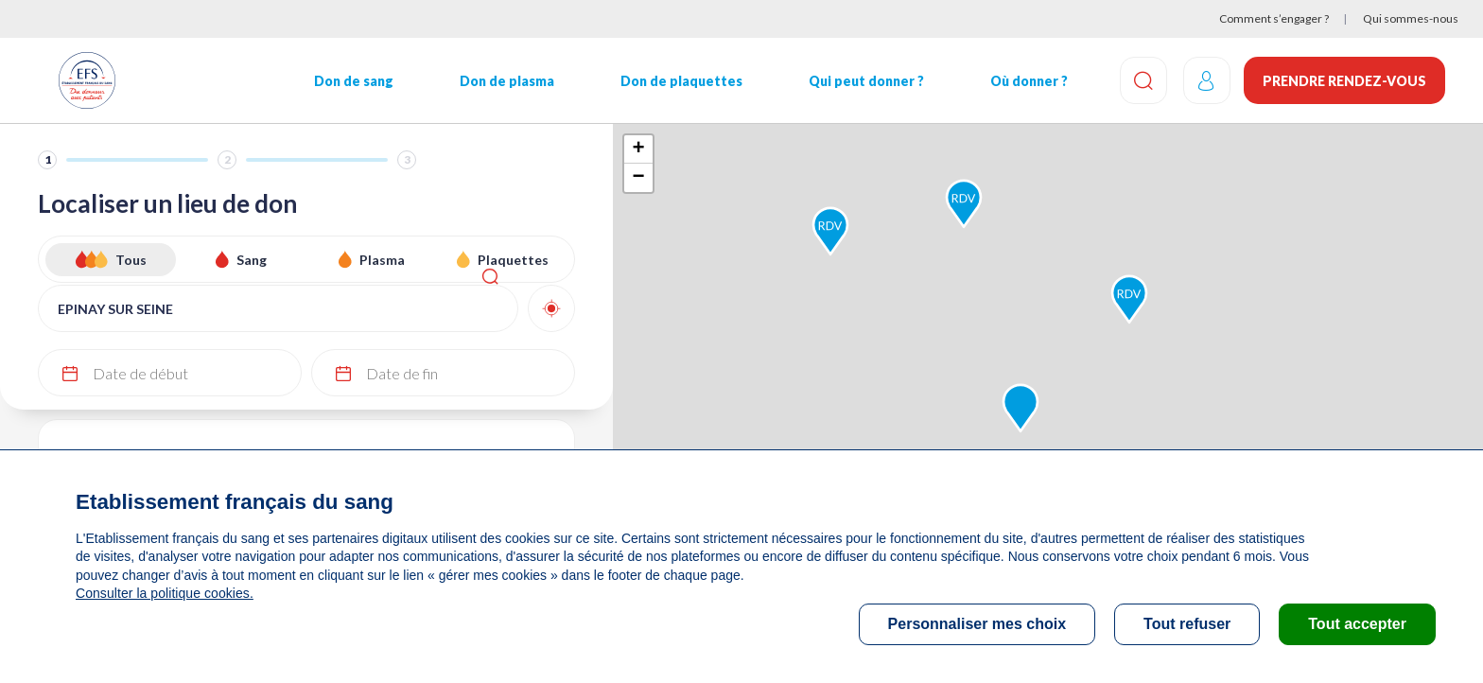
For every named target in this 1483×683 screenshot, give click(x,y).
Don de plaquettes (676, 81)
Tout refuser (1186, 624)
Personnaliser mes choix (977, 624)
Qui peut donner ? (859, 81)
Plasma (382, 260)
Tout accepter (1357, 624)
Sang (251, 260)
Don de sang (351, 81)
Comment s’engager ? (1274, 18)
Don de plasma (503, 81)
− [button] (638, 178)
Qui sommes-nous (1410, 18)
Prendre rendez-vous (1344, 81)
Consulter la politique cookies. (164, 593)
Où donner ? (1021, 81)
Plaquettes (513, 260)
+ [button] (638, 149)
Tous (131, 260)
